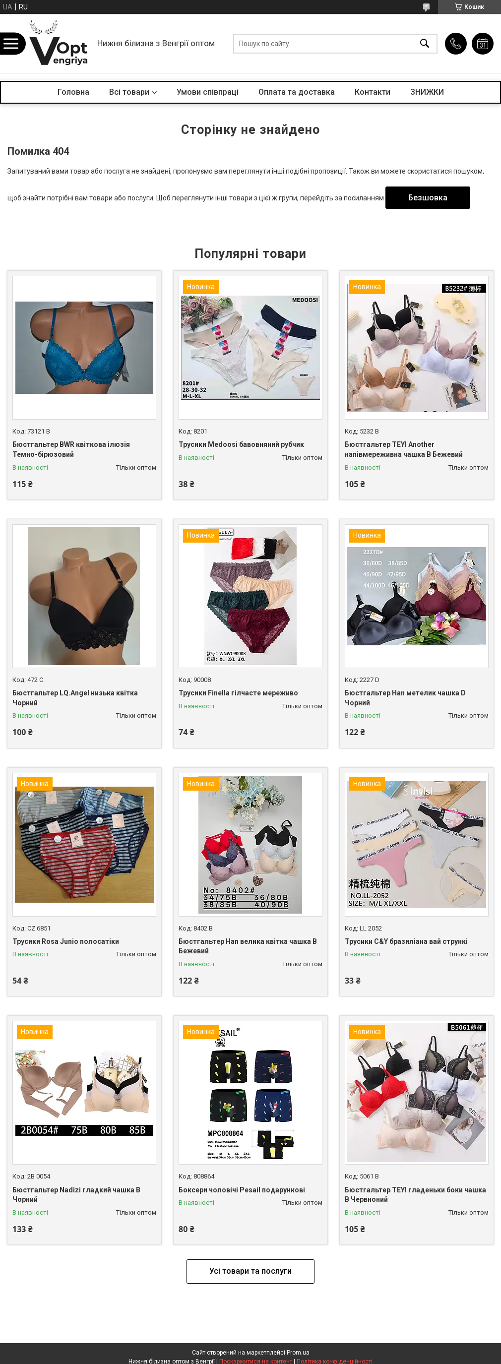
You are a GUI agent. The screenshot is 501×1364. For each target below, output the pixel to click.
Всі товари (129, 92)
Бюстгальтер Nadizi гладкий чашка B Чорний (76, 1195)
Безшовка (427, 197)
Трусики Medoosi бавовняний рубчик (241, 444)
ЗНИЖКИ (427, 92)
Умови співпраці (208, 92)
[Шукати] (425, 43)
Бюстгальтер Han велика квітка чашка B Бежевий (248, 946)
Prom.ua (298, 1352)
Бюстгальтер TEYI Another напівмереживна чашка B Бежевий (404, 449)
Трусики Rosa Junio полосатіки (65, 941)
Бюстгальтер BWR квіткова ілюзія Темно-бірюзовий (71, 449)
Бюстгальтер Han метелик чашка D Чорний (405, 698)
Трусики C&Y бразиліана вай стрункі (406, 941)
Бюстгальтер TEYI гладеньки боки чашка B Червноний (415, 1195)
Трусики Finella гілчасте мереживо (238, 693)
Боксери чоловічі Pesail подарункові (242, 1190)
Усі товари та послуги (250, 1271)
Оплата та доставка (296, 92)
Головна (73, 92)
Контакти (372, 92)
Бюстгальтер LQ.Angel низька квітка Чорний (75, 698)
